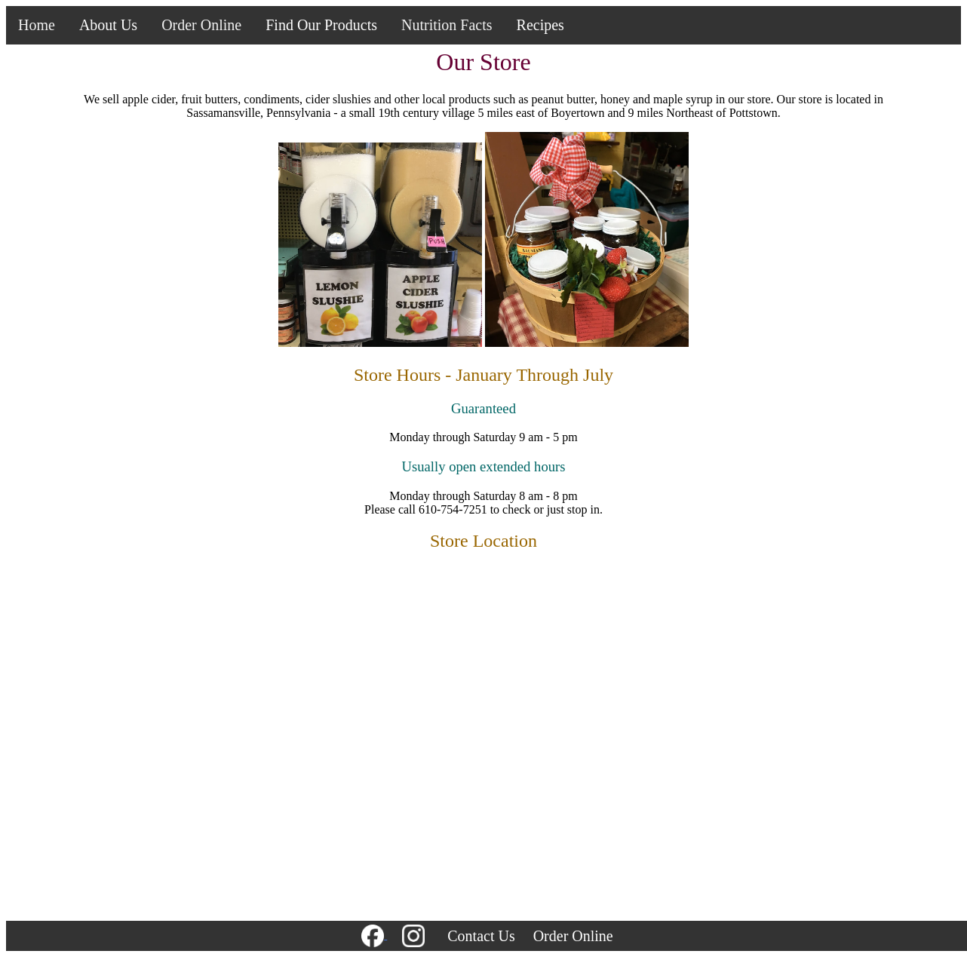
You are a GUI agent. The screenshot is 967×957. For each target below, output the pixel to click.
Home (36, 25)
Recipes (540, 25)
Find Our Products (321, 25)
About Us (108, 25)
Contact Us (480, 936)
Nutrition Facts (447, 25)
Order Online (201, 25)
